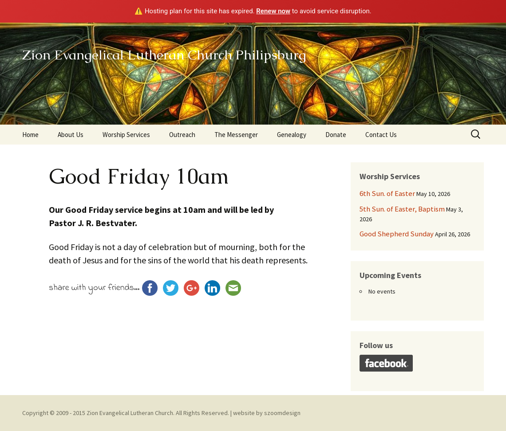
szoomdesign (282, 413)
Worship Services (126, 134)
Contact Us (381, 134)
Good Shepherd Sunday (397, 234)
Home (30, 134)
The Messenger (236, 134)
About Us (70, 134)
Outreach (182, 134)
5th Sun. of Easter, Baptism (402, 209)
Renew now (273, 11)
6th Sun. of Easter (387, 193)
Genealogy (291, 134)
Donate (335, 134)
